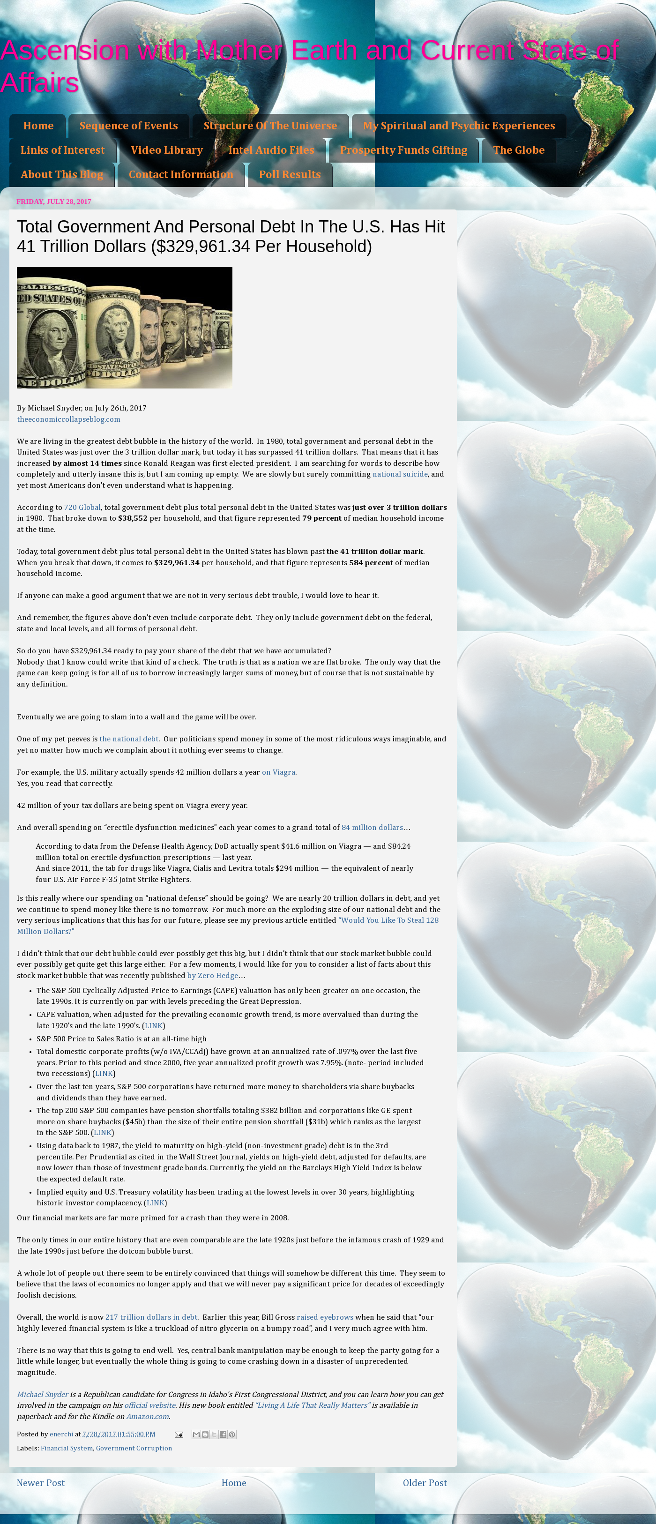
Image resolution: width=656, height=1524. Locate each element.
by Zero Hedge (212, 976)
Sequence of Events (129, 126)
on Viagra (278, 773)
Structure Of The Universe (270, 126)
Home (38, 126)
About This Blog (62, 174)
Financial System (67, 1448)
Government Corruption (134, 1448)
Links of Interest (63, 150)
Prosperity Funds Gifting (403, 150)
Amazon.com (147, 1417)
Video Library (167, 150)
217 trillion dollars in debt (151, 1318)
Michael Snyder (42, 1395)
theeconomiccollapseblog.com (68, 420)
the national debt (128, 739)
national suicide (400, 474)
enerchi (62, 1434)
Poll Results (290, 174)
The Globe (519, 150)
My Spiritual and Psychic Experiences (459, 126)
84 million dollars (372, 828)
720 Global (82, 508)
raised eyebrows (325, 1318)
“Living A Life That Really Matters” (312, 1406)
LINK (154, 1026)
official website (149, 1406)
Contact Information (181, 174)
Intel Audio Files (271, 150)
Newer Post (40, 1483)
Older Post (425, 1483)
